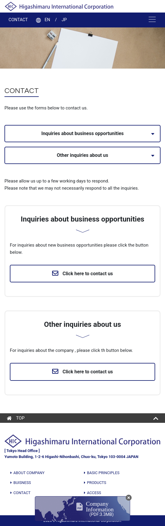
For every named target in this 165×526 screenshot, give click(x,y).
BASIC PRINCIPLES (103, 473)
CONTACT (18, 19)
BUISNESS (22, 482)
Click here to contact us (82, 273)
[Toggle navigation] (152, 19)
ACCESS (94, 493)
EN (47, 19)
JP (64, 19)
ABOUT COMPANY (29, 473)
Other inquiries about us (82, 155)
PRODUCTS (96, 482)
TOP (16, 418)
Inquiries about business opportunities (82, 133)
